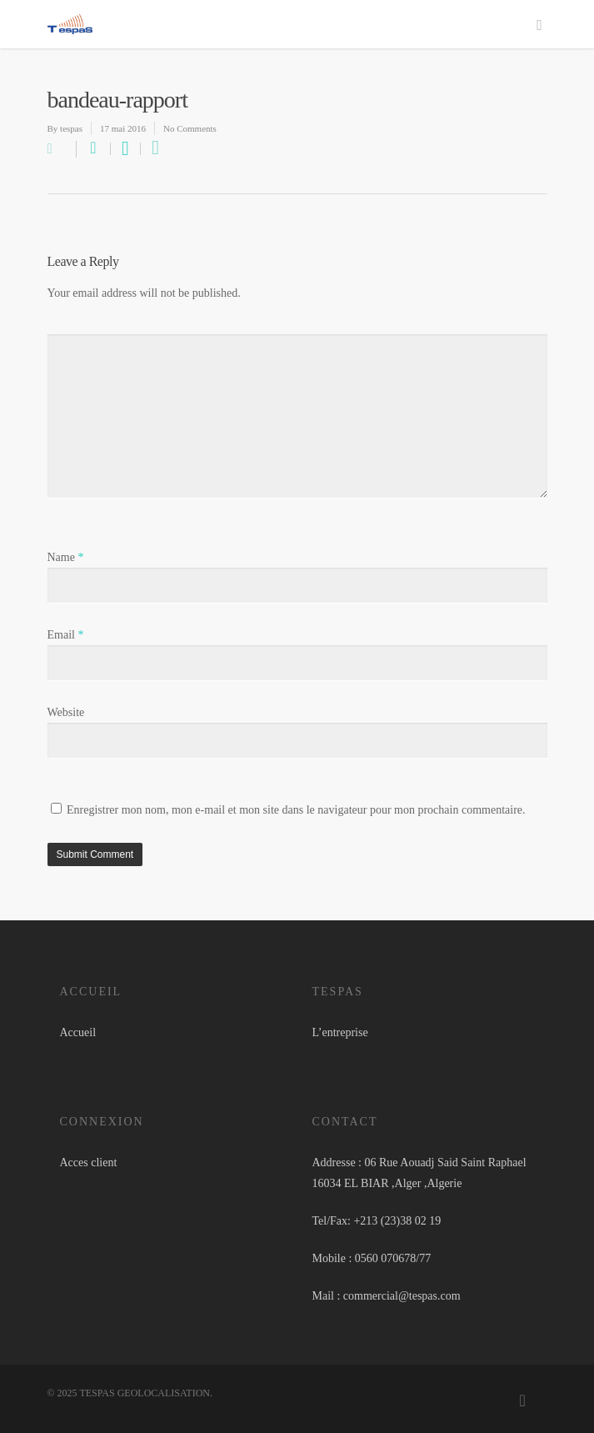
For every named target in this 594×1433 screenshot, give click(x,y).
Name (65, 557)
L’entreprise (340, 1032)
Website (66, 712)
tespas (71, 128)
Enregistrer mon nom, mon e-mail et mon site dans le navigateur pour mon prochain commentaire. (296, 810)
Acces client (88, 1162)
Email (65, 635)
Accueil (78, 1032)
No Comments (190, 128)
